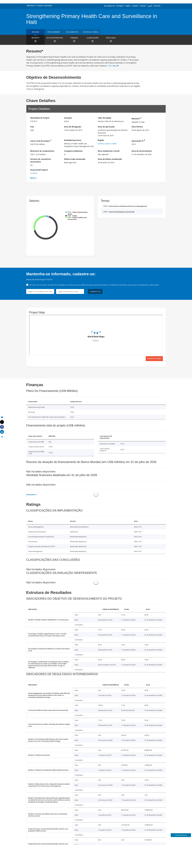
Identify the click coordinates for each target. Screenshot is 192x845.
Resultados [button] (111, 40)
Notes (33, 178)
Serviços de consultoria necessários (40, 160)
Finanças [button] (74, 40)
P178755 (33, 173)
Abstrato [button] (35, 40)
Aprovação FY (138, 140)
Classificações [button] (92, 40)
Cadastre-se (95, 291)
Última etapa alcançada (74, 159)
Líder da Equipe (104, 118)
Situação (68, 118)
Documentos (72, 32)
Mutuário (136, 118)
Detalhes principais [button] (55, 40)
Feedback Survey (181, 835)
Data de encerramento (142, 151)
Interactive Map (154, 359)
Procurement (53, 32)
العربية (150, 6)
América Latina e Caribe (107, 143)
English (128, 6)
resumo (35, 32)
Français (143, 6)
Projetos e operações (44, 6)
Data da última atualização (110, 159)
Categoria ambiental (73, 151)
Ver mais (114, 65)
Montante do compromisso (42, 151)
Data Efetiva (137, 127)
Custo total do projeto (40, 140)
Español (135, 6)
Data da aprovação (106, 127)
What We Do (31, 6)
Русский (157, 6)
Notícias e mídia (90, 32)
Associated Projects (39, 170)
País (32, 127)
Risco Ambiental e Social (108, 151)
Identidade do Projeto (39, 118)
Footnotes (30, 494)
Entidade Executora (72, 140)
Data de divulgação (72, 127)
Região (101, 140)
